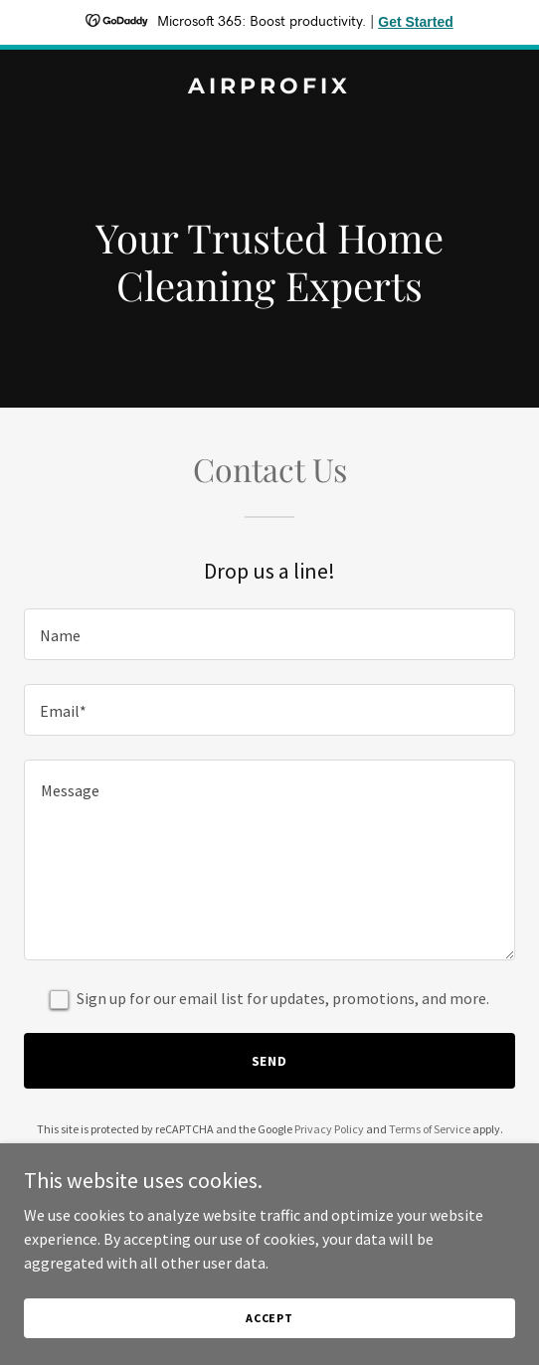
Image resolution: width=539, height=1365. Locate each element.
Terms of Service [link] (429, 1128)
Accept (269, 1317)
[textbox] (269, 634)
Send (270, 1061)
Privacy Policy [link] (329, 1128)
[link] (269, 87)
